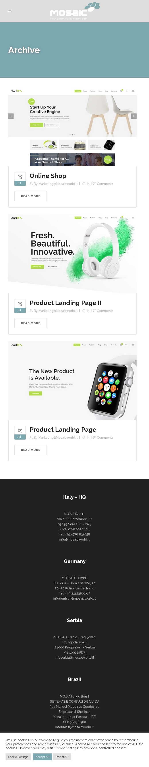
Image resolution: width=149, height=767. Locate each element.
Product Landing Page (63, 429)
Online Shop (48, 176)
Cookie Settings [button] (18, 757)
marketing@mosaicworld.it (58, 184)
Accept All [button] (42, 757)
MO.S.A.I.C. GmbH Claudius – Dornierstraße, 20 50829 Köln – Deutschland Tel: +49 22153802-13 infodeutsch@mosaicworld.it (74, 588)
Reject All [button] (62, 757)
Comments (105, 184)
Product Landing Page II (65, 303)
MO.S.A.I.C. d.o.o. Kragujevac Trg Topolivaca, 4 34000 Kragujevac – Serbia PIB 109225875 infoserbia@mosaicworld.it (74, 647)
